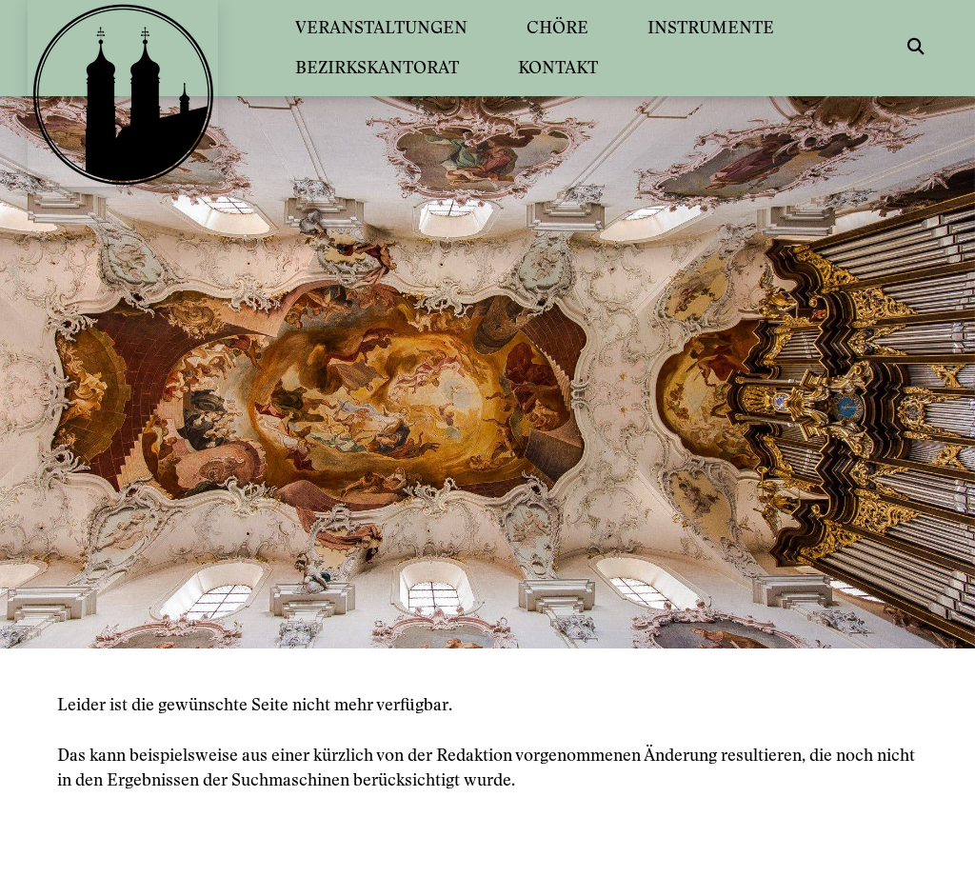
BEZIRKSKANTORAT (377, 67)
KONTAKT (558, 67)
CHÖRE (557, 27)
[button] (916, 47)
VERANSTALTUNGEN (381, 27)
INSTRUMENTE (710, 27)
